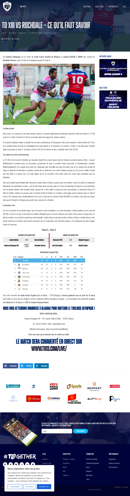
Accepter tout (44, 487)
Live (124, 6)
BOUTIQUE (87, 6)
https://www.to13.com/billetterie (57, 329)
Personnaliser (15, 487)
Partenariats (113, 6)
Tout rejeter (30, 487)
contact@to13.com (58, 323)
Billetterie (99, 6)
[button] (10, 365)
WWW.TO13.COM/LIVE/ (49, 348)
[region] (29, 478)
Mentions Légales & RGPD (94, 489)
